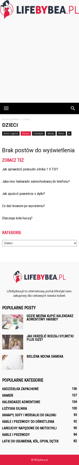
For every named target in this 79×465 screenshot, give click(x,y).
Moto (61, 133)
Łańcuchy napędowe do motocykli (29, 428)
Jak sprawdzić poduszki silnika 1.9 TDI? (30, 169)
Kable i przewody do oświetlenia (28, 422)
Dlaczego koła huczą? (17, 218)
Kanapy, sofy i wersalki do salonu (29, 415)
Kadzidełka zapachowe (20, 389)
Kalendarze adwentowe (21, 402)
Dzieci (25, 133)
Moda (51, 133)
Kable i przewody (16, 435)
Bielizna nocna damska (45, 356)
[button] (73, 108)
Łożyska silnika (14, 409)
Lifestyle (38, 133)
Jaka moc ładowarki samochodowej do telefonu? (36, 181)
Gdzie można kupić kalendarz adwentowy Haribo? (50, 317)
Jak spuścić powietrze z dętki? (23, 193)
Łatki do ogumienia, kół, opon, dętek (30, 441)
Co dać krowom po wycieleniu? (23, 206)
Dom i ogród (11, 133)
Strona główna (10, 119)
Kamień (7, 396)
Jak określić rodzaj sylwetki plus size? (50, 338)
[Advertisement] (39, 61)
